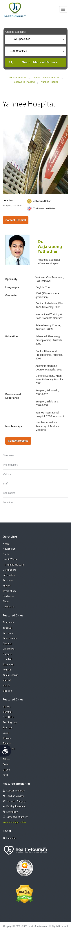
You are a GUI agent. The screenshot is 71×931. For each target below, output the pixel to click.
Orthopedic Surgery (17, 817)
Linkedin (9, 838)
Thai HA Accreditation (44, 208)
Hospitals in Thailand (23, 82)
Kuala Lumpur (10, 675)
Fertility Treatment (16, 806)
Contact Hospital (15, 220)
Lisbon (6, 770)
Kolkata (7, 670)
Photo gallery (10, 464)
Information (9, 575)
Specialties (9, 492)
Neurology (12, 812)
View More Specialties (14, 822)
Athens (6, 759)
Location (8, 502)
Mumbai (7, 712)
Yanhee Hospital (49, 82)
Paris (5, 775)
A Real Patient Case (13, 565)
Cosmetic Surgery (16, 801)
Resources (8, 580)
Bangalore (8, 622)
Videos (7, 474)
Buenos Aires (10, 638)
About (6, 601)
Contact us (8, 607)
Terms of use (9, 591)
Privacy (7, 586)
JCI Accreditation (42, 201)
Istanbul (7, 659)
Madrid (7, 680)
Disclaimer (8, 596)
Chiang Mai (9, 649)
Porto (6, 764)
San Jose (7, 728)
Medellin (7, 691)
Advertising (9, 549)
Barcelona (8, 633)
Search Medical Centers (39, 62)
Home (6, 544)
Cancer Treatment (15, 791)
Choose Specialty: (15, 31)
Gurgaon (7, 654)
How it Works (10, 559)
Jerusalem (8, 665)
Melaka (6, 707)
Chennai (7, 644)
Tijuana (7, 743)
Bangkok (7, 628)
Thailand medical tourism (45, 77)
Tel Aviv (7, 738)
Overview (8, 455)
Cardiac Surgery (15, 796)
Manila (6, 685)
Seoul (6, 733)
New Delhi (8, 717)
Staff (5, 483)
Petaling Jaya (10, 722)
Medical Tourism (17, 77)
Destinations (9, 570)
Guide (6, 554)
